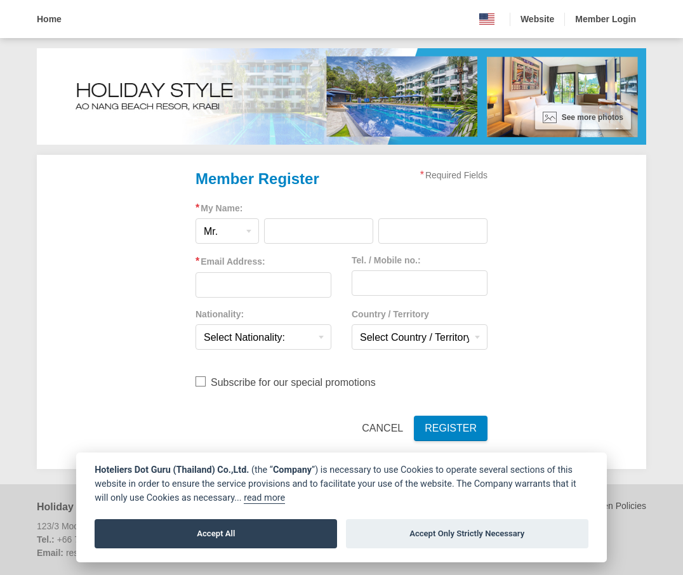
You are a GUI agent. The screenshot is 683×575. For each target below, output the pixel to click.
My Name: (221, 208)
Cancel (382, 428)
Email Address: (233, 261)
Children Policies (613, 506)
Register (451, 428)
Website (537, 19)
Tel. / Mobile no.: (386, 260)
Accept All (216, 533)
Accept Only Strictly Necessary (466, 533)
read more (264, 497)
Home (49, 19)
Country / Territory (390, 314)
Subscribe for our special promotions (293, 382)
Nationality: (220, 314)
